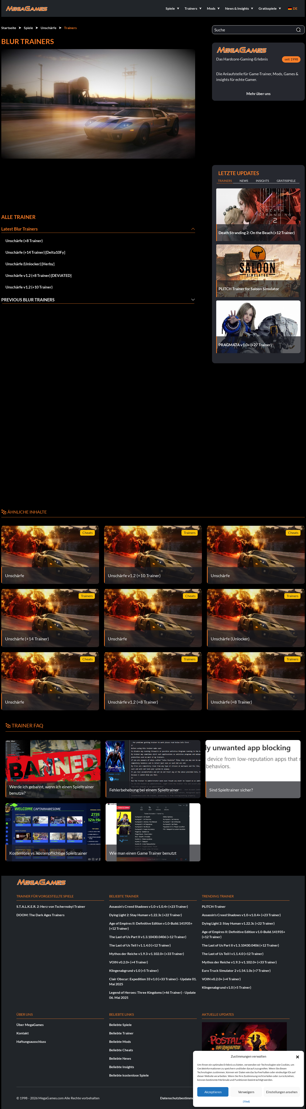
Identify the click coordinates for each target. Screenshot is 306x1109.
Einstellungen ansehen (281, 1092)
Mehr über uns (258, 93)
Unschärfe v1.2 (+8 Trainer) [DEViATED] (38, 275)
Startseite (8, 28)
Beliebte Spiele (120, 1025)
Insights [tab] (262, 180)
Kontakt (22, 1033)
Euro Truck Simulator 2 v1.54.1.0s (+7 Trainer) (236, 970)
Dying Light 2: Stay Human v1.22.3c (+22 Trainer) (145, 915)
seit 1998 (291, 59)
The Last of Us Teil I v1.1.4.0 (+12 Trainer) (140, 945)
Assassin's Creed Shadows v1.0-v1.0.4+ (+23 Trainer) (148, 906)
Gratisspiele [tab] (286, 180)
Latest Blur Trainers (19, 228)
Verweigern (246, 1092)
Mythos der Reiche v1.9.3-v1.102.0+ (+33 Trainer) (146, 954)
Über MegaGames (30, 1025)
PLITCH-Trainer (214, 906)
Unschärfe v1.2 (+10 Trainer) (28, 287)
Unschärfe (48, 28)
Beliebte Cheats (121, 1050)
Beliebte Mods (120, 1041)
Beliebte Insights (121, 1067)
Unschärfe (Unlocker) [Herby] (29, 263)
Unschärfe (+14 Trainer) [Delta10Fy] (35, 252)
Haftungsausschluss (31, 1041)
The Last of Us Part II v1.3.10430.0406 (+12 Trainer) (147, 937)
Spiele (28, 28)
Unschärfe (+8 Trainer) (24, 240)
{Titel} (246, 1101)
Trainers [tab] (225, 180)
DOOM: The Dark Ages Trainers (40, 915)
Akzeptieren (212, 1092)
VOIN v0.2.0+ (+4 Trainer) (128, 962)
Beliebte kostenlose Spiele (129, 1075)
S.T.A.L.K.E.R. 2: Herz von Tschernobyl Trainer (50, 906)
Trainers (70, 28)
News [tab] (244, 180)
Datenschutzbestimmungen (180, 1098)
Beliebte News (120, 1058)
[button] (297, 1056)
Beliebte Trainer (121, 1033)
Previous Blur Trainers (28, 299)
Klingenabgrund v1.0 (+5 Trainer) (133, 970)
